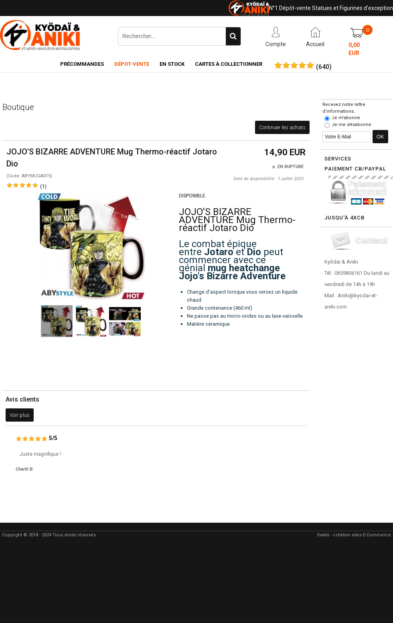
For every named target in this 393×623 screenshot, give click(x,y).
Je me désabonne (351, 124)
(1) (43, 186)
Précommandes (82, 64)
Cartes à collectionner (228, 64)
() (324, 67)
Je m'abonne (346, 117)
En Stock (172, 64)
